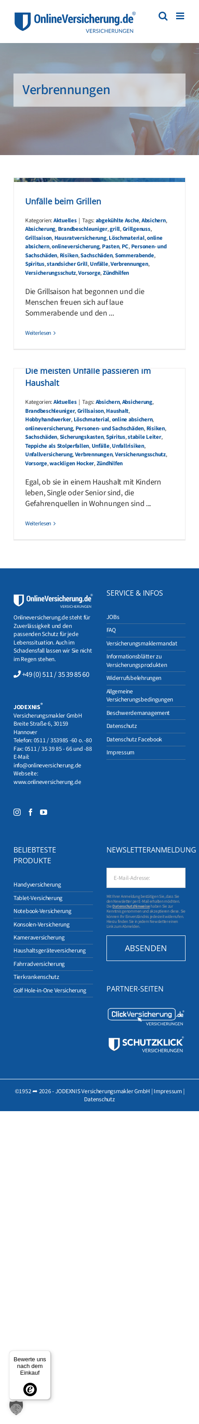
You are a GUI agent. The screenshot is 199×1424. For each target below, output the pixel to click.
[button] (16, 1408)
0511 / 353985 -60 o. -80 (63, 740)
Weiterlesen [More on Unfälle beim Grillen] (38, 333)
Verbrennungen (129, 264)
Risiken (69, 255)
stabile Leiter (144, 437)
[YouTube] (43, 812)
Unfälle (99, 264)
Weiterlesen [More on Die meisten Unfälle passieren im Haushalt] (38, 523)
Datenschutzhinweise (131, 906)
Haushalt (117, 411)
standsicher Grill (67, 264)
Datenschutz (99, 1099)
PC (125, 246)
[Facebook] (30, 812)
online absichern (132, 420)
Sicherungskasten (82, 437)
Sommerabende (134, 255)
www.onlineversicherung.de (47, 782)
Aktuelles (65, 220)
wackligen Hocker (71, 463)
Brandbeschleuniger (82, 229)
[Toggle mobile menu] (181, 16)
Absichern (154, 220)
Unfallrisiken (128, 446)
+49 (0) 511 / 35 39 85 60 (55, 674)
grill (115, 229)
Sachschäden (96, 255)
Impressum (168, 1091)
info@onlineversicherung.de (47, 765)
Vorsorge (89, 273)
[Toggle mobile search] (163, 16)
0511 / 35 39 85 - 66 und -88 (58, 748)
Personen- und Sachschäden (109, 428)
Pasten (110, 246)
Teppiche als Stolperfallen (57, 446)
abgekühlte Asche (117, 220)
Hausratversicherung (80, 238)
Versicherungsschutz (50, 273)
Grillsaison (38, 238)
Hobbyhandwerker (48, 420)
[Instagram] (17, 812)
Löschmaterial (127, 238)
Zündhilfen (116, 273)
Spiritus (34, 264)
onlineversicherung (75, 246)
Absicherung (40, 229)
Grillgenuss (136, 229)
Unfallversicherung (48, 454)
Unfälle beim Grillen (63, 201)
